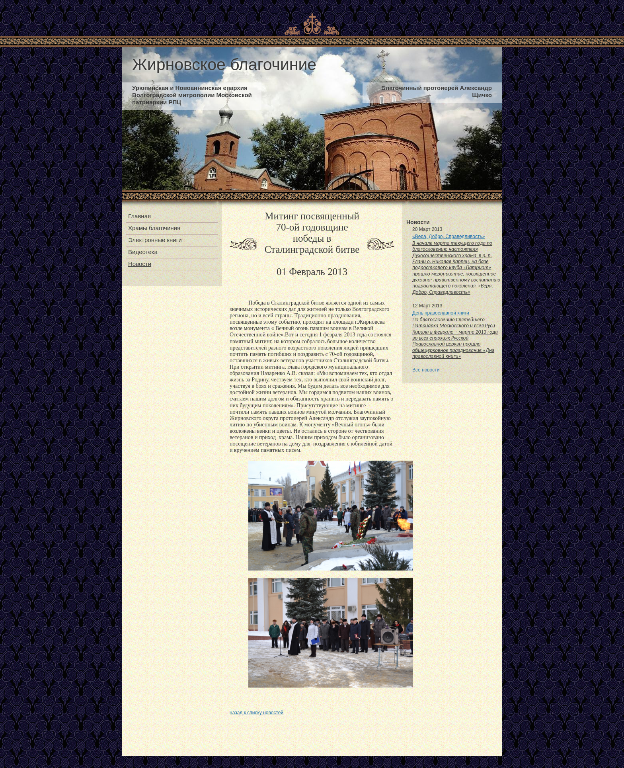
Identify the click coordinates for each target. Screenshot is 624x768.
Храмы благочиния (154, 228)
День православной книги (440, 313)
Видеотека (143, 251)
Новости (139, 263)
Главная (139, 216)
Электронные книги (155, 239)
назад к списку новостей (256, 712)
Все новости (425, 370)
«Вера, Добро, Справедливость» (448, 236)
